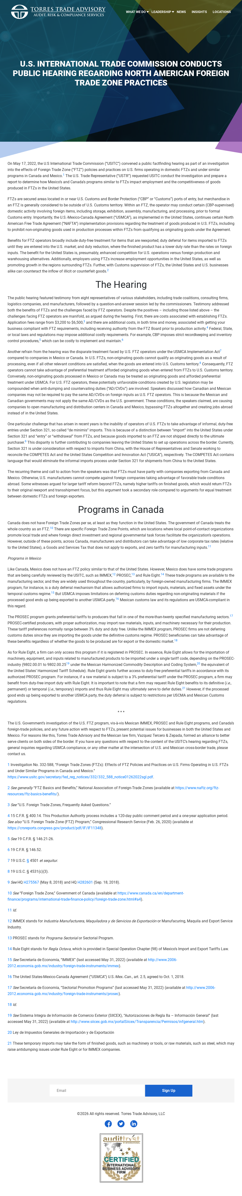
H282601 (85, 882)
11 (10, 910)
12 (10, 921)
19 (10, 1015)
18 (10, 1004)
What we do (136, 12)
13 (10, 938)
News (181, 12)
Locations (222, 12)
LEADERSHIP (161, 12)
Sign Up (168, 1090)
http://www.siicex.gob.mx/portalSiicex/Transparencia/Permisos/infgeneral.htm (137, 1021)
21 (10, 1043)
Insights (199, 12)
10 (10, 893)
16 (10, 977)
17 (10, 987)
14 (10, 949)
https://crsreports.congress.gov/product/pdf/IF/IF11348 (54, 828)
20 (10, 1032)
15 (10, 960)
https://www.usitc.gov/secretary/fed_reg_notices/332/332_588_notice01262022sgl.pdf (80, 777)
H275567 (31, 882)
